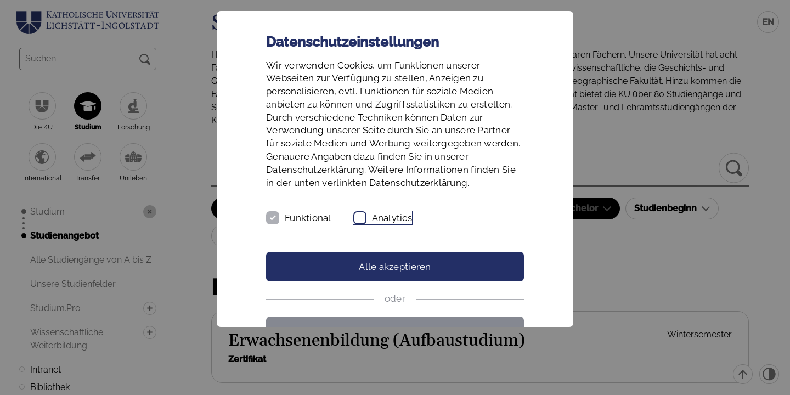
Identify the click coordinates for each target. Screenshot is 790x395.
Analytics (392, 217)
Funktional (308, 217)
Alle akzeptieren (395, 266)
